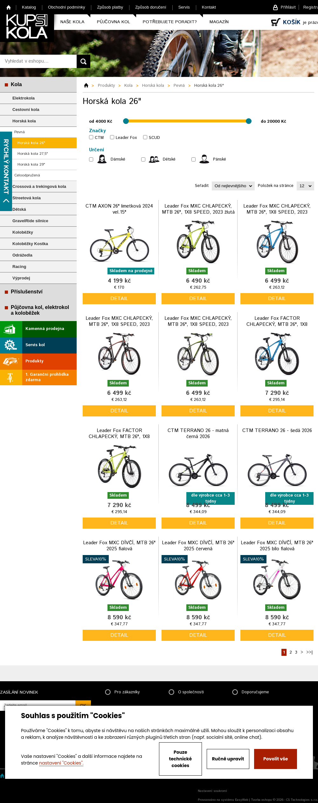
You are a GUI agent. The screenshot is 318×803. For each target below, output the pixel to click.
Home (9, 7)
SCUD (154, 138)
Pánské (219, 159)
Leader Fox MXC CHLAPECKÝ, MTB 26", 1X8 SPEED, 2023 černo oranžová (119, 324)
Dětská (19, 209)
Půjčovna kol (113, 22)
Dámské (118, 159)
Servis (184, 7)
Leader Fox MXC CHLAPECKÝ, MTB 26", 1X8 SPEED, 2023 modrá (277, 212)
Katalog (29, 7)
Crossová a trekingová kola (39, 186)
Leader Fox (126, 138)
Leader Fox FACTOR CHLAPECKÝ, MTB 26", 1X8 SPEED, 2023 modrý (277, 324)
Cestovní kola (25, 109)
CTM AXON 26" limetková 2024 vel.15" (119, 209)
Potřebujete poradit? (170, 22)
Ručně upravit (228, 759)
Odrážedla (22, 255)
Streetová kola (26, 198)
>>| (309, 652)
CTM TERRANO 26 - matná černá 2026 (198, 433)
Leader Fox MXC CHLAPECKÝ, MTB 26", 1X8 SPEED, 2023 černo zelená (198, 324)
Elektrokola (23, 98)
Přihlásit (288, 7)
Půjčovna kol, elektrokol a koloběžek (40, 310)
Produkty (34, 361)
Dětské (169, 159)
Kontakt (209, 7)
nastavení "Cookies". (61, 763)
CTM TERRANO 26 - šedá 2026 (277, 430)
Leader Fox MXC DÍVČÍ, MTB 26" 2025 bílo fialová (277, 545)
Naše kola (72, 22)
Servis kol (35, 345)
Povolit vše (275, 759)
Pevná (19, 132)
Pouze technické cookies (180, 759)
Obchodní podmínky (66, 7)
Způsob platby (110, 7)
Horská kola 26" (31, 143)
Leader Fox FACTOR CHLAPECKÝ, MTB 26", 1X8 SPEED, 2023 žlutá (119, 436)
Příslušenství (27, 291)
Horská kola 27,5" (32, 153)
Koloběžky (22, 232)
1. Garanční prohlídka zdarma (47, 377)
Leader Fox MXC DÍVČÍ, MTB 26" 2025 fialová (119, 545)
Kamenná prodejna (44, 329)
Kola (16, 84)
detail (119, 298)
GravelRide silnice (30, 220)
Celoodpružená (27, 175)
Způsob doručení (150, 7)
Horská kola (24, 121)
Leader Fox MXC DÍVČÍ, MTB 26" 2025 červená (198, 545)
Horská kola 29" (31, 164)
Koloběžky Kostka (30, 243)
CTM (99, 138)
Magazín (219, 22)
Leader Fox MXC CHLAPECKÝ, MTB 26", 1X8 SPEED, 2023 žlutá (198, 209)
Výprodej (21, 278)
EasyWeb (241, 800)
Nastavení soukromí (212, 791)
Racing (19, 266)
